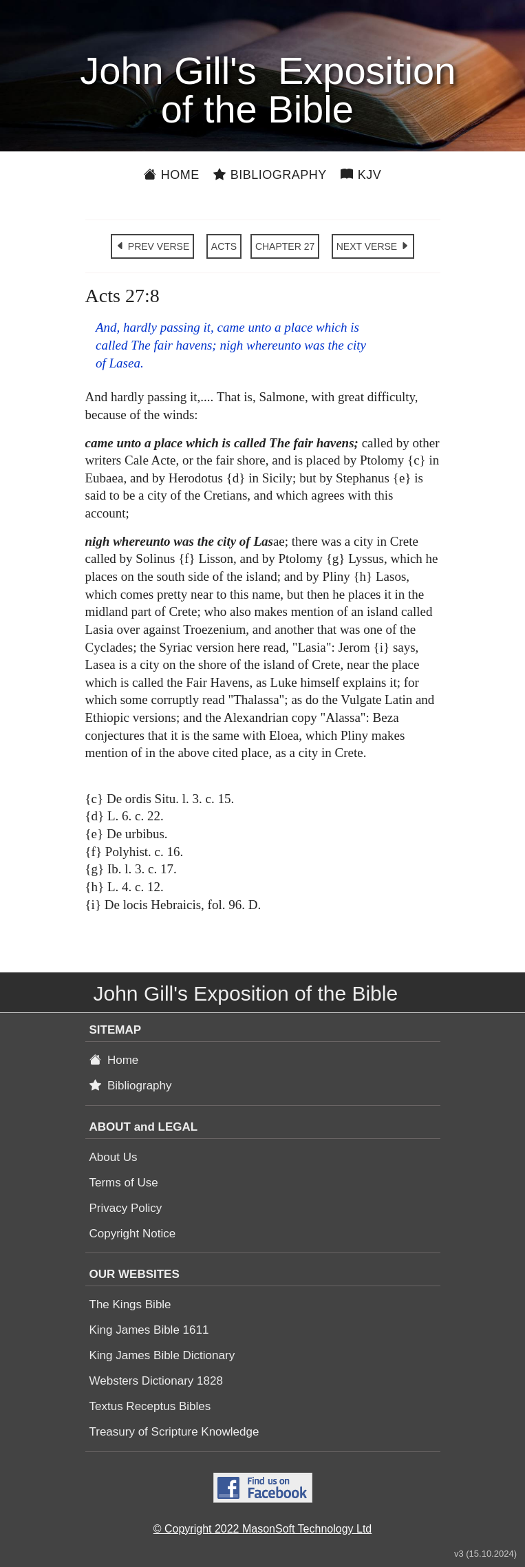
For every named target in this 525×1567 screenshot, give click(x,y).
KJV (361, 175)
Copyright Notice (132, 1233)
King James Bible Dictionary (162, 1355)
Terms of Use (123, 1182)
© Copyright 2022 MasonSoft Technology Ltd (262, 1529)
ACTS (224, 246)
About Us (113, 1157)
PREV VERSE (152, 246)
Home (172, 175)
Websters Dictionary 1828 (156, 1380)
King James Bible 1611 (149, 1329)
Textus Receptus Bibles (150, 1406)
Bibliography (270, 175)
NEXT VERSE (372, 246)
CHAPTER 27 (284, 246)
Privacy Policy (125, 1208)
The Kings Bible (130, 1304)
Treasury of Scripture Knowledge (174, 1431)
